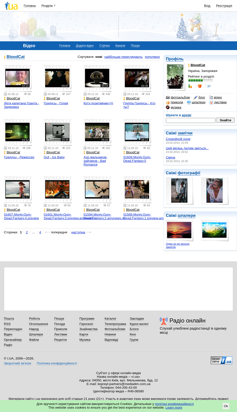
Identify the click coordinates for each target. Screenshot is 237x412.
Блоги (134, 329)
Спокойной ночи (178, 139)
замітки (185, 133)
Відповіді (111, 340)
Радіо (8, 345)
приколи (174, 102)
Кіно (133, 334)
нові (98, 57)
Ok (226, 406)
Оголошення (38, 324)
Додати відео (85, 45)
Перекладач (13, 329)
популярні (152, 57)
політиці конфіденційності (174, 404)
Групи (134, 340)
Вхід (207, 6)
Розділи (47, 6)
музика (173, 107)
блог (199, 97)
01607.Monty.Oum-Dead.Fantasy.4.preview (21, 216)
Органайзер (13, 340)
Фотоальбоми (115, 329)
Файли (34, 340)
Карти (83, 334)
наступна (78, 232)
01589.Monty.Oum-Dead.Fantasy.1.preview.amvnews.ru (150, 216)
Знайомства (88, 329)
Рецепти (60, 340)
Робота (34, 318)
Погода (59, 324)
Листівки (60, 334)
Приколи (60, 329)
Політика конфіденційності (57, 363)
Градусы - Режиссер (19, 157)
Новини (110, 334)
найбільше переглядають (123, 57)
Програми (86, 318)
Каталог (111, 318)
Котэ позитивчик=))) (98, 103)
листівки (218, 102)
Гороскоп (86, 324)
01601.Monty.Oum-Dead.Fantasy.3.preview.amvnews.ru (70, 216)
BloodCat (16, 57)
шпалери (196, 102)
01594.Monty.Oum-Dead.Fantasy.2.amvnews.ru (104, 216)
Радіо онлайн (187, 320)
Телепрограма (115, 324)
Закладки (137, 318)
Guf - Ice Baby (54, 157)
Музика (84, 340)
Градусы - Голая (56, 103)
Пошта (9, 318)
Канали (120, 45)
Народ (34, 329)
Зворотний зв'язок (17, 363)
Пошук (135, 45)
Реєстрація (224, 6)
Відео (8, 334)
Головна (30, 6)
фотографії (189, 173)
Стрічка (104, 45)
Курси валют (139, 324)
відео (215, 97)
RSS (7, 324)
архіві (186, 115)
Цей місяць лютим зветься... (187, 148)
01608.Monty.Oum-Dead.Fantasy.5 (137, 159)
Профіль (175, 59)
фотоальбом (178, 97)
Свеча (170, 157)
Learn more (174, 407)
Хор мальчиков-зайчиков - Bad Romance (95, 160)
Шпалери (36, 334)
